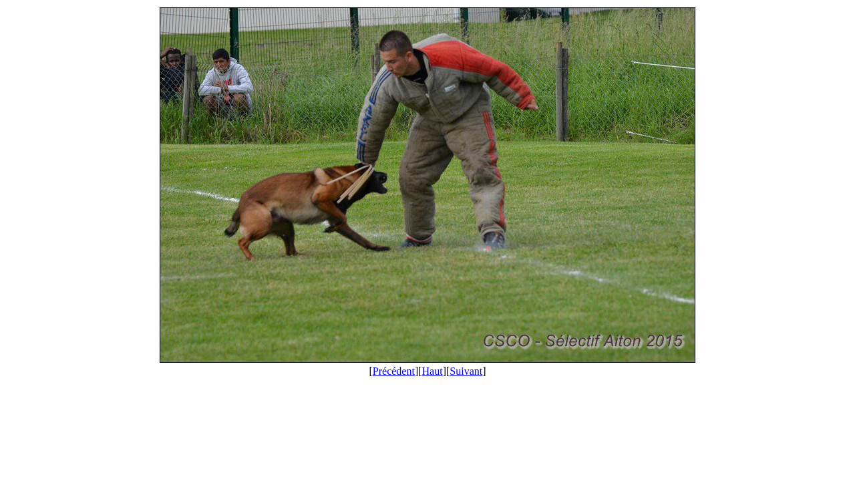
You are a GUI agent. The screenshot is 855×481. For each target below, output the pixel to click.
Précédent (394, 371)
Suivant (466, 371)
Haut (432, 371)
